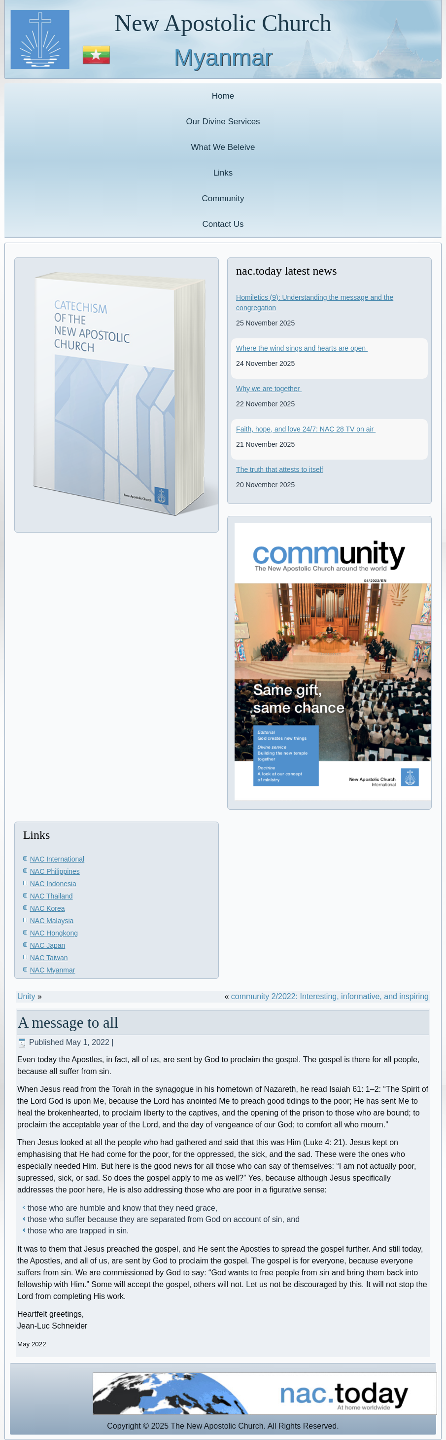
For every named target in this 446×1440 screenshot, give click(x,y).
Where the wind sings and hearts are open (302, 348)
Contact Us (222, 224)
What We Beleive (223, 147)
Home (223, 96)
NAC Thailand (51, 896)
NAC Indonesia (53, 884)
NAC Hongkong (54, 933)
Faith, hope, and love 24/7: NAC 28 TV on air (306, 429)
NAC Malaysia (52, 921)
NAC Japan (48, 945)
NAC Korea (47, 908)
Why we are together (269, 389)
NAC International (57, 859)
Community (223, 198)
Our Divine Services (223, 121)
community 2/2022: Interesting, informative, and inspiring (330, 996)
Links (223, 173)
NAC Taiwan (49, 958)
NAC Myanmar (52, 970)
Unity (26, 996)
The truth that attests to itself (279, 469)
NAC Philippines (55, 871)
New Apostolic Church (223, 23)
